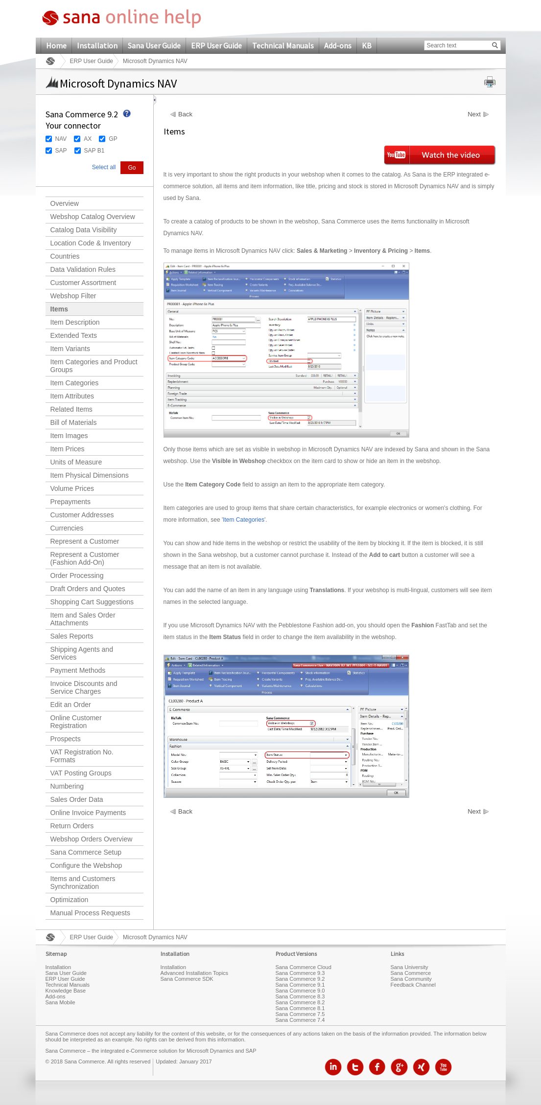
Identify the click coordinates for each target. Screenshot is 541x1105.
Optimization (69, 900)
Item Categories (74, 383)
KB (367, 45)
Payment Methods (78, 670)
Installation (97, 45)
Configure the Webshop (86, 865)
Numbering (67, 786)
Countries (65, 256)
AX (88, 138)
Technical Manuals (283, 45)
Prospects (65, 739)
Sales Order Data (76, 799)
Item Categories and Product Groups (94, 366)
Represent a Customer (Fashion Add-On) (84, 558)
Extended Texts (73, 335)
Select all (104, 167)
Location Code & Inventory (90, 243)
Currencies (67, 528)
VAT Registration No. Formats (82, 756)
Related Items (71, 409)
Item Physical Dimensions (89, 475)
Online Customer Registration (76, 721)
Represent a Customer (84, 541)
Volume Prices (72, 488)
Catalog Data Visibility (83, 230)
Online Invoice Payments (88, 813)
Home (56, 45)
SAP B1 (94, 150)
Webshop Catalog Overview (92, 217)
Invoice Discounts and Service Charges (84, 687)
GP (113, 138)
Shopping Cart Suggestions (92, 602)
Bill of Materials (73, 422)
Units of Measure (76, 462)
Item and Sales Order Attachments (83, 619)
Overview (64, 203)
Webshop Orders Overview (91, 839)
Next (474, 114)
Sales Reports (72, 636)
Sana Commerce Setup (86, 852)
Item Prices (67, 449)
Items (59, 309)
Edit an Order (70, 704)
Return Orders (72, 826)
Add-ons (338, 45)
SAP (61, 150)
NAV (61, 138)
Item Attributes (72, 396)
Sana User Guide (154, 45)
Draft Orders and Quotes (87, 589)
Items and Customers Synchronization (83, 882)
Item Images (69, 436)
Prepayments (70, 502)
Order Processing (77, 575)
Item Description (75, 322)
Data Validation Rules (83, 269)
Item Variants (70, 349)
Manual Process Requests (90, 913)
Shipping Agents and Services (81, 653)
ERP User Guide (216, 45)
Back (185, 114)
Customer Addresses (82, 515)
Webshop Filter (73, 296)
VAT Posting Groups (81, 773)
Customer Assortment (83, 283)
